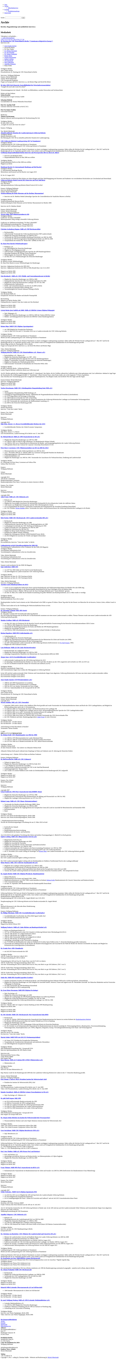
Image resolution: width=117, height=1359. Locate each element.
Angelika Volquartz (10, 64)
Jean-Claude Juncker (10, 46)
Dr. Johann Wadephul (10, 54)
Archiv (6, 6)
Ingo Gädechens (9, 62)
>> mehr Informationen (7, 38)
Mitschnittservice (13, 8)
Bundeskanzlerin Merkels (83, 1019)
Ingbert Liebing (9, 59)
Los (23, 17)
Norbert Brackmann (10, 57)
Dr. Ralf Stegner (65, 643)
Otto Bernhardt (8, 60)
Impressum (7, 13)
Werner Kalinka (20, 508)
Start (5, 4)
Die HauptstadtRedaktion (9, 1319)
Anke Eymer (41, 717)
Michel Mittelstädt (53, 1357)
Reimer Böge (8, 56)
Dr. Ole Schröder (9, 52)
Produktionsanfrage (13, 11)
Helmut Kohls (51, 880)
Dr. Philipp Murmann (10, 51)
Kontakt (6, 9)
